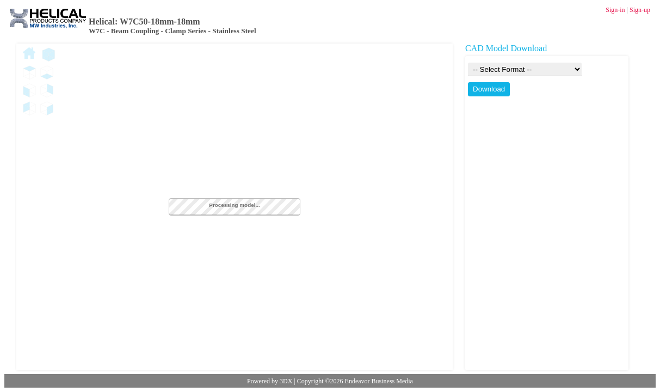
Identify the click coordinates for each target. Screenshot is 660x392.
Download (489, 89)
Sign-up (640, 10)
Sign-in (615, 10)
